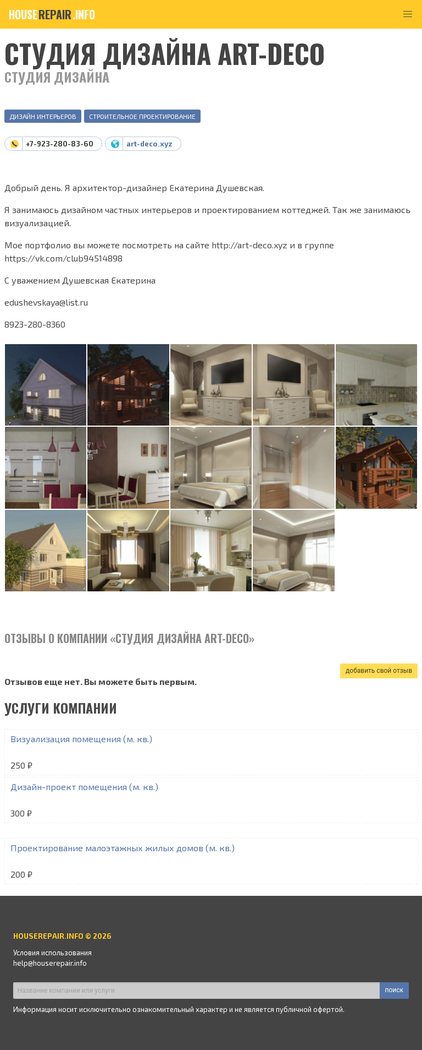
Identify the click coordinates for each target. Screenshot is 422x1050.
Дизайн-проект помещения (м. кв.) (84, 786)
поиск (394, 990)
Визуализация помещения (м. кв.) (81, 738)
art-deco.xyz (149, 144)
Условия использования (52, 952)
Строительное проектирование (142, 116)
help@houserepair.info (50, 963)
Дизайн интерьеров (42, 116)
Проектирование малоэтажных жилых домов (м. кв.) (122, 847)
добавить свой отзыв (379, 670)
